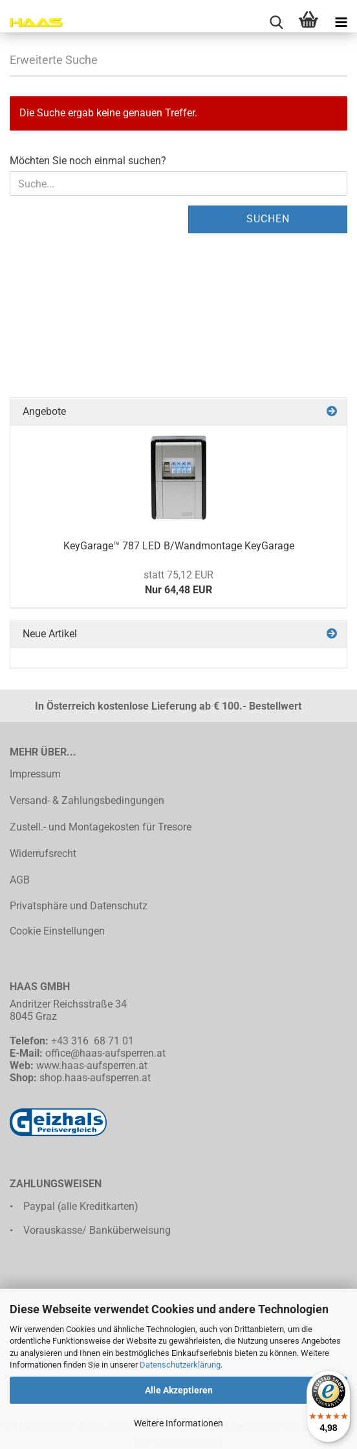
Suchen (268, 219)
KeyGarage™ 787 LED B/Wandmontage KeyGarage (178, 546)
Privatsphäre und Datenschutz (78, 906)
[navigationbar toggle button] (341, 22)
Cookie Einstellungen (57, 931)
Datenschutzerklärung (180, 1365)
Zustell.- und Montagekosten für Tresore (100, 827)
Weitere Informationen (178, 1423)
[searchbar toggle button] (276, 22)
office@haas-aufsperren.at (105, 1053)
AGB (20, 880)
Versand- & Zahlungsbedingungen (87, 800)
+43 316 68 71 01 (92, 1041)
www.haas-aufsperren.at (91, 1065)
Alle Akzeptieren (179, 1390)
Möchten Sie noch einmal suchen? (88, 160)
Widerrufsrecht (43, 853)
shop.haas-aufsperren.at (95, 1078)
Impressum (35, 774)
